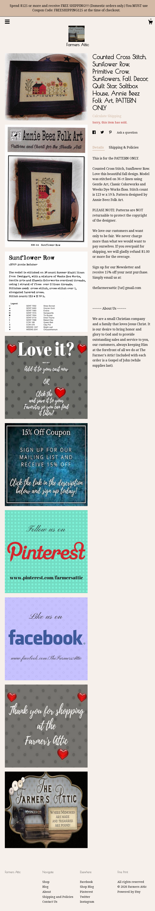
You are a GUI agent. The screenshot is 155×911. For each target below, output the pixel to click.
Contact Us (49, 901)
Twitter (85, 896)
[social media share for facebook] (94, 132)
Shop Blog (87, 886)
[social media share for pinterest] (111, 132)
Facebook (86, 881)
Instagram (87, 901)
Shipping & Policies (123, 147)
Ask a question (127, 132)
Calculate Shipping (106, 116)
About (46, 891)
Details (98, 147)
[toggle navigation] (7, 22)
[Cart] (150, 23)
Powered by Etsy (128, 891)
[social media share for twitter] (103, 132)
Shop (45, 881)
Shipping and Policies (57, 896)
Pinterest (86, 891)
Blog (45, 886)
